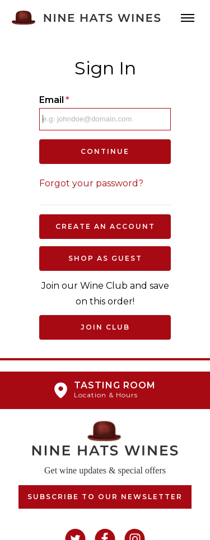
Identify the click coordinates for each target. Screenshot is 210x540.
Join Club (105, 327)
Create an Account (105, 226)
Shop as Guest (105, 258)
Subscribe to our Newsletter (105, 496)
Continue (105, 151)
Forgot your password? (91, 183)
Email (54, 100)
